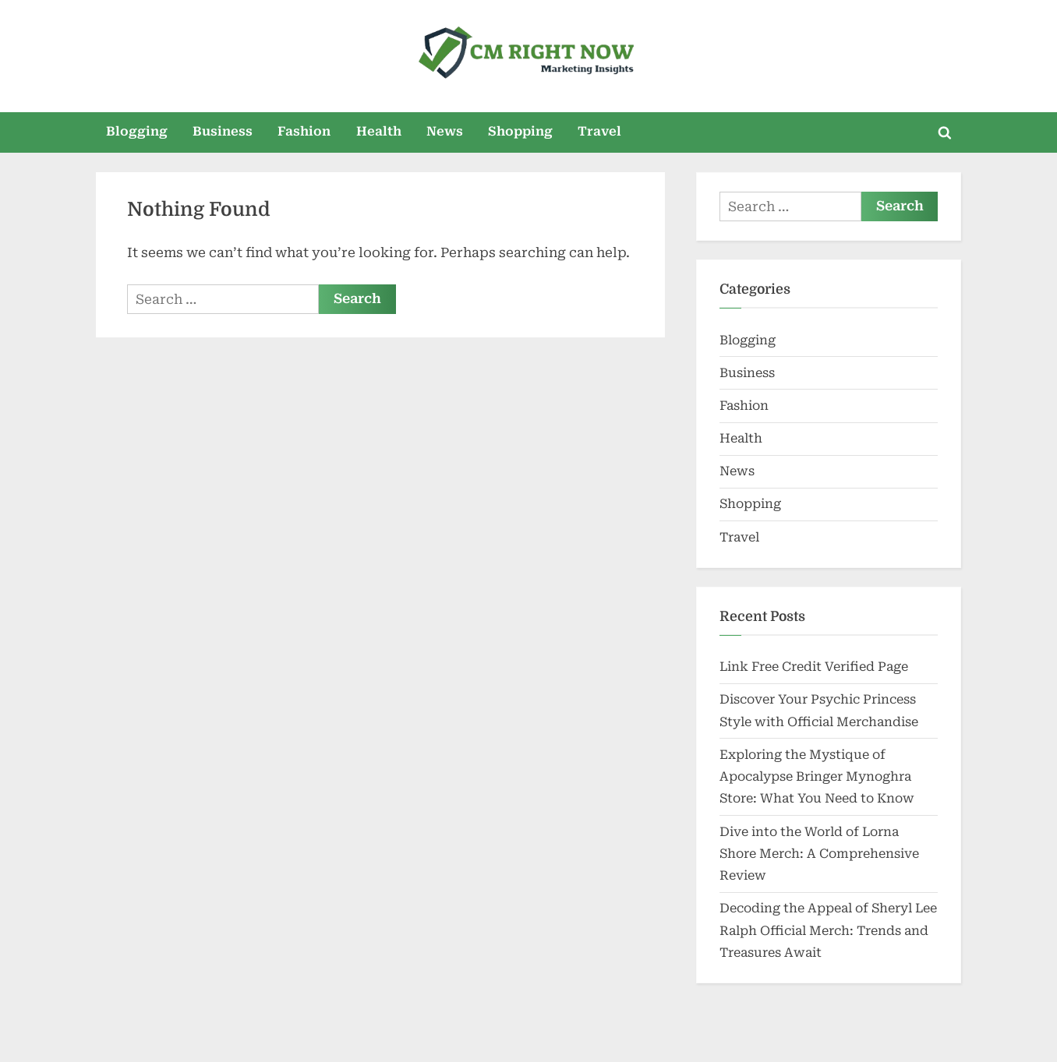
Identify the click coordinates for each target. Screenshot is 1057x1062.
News (444, 131)
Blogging (137, 131)
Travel (599, 131)
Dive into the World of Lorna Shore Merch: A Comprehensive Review (819, 854)
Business (223, 131)
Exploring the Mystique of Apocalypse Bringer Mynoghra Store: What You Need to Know (816, 776)
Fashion (304, 131)
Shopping (520, 131)
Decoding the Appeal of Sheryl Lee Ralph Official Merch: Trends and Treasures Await (828, 930)
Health (378, 131)
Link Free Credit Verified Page (813, 666)
